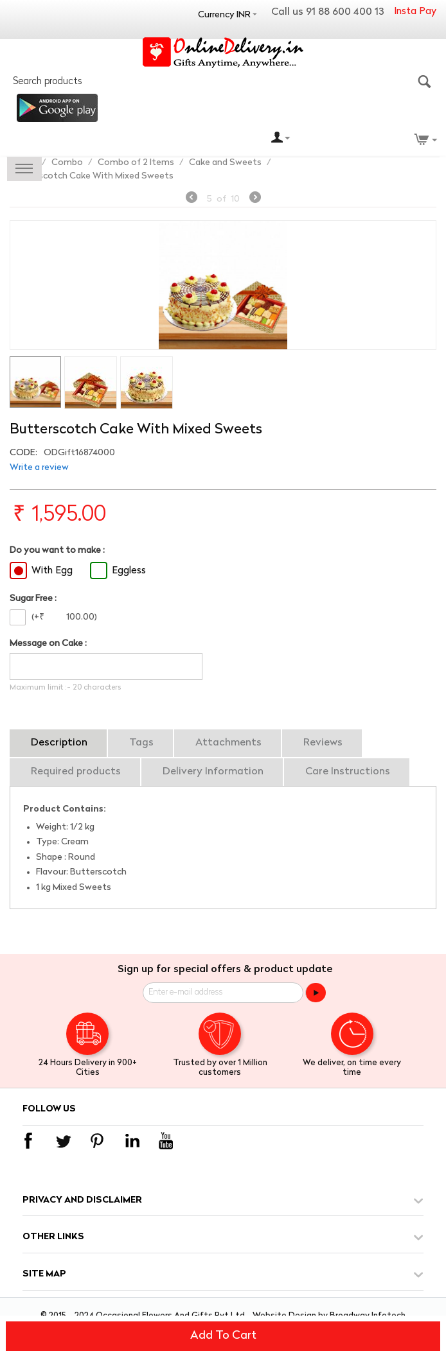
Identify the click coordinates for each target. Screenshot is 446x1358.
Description (59, 743)
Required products (76, 772)
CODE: (23, 453)
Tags (141, 743)
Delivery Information (213, 772)
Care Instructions (347, 772)
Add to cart (223, 1336)
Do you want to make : (57, 550)
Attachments (228, 743)
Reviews (323, 743)
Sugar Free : (33, 599)
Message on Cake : (48, 644)
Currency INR (224, 15)
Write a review (39, 468)
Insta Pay (415, 12)
